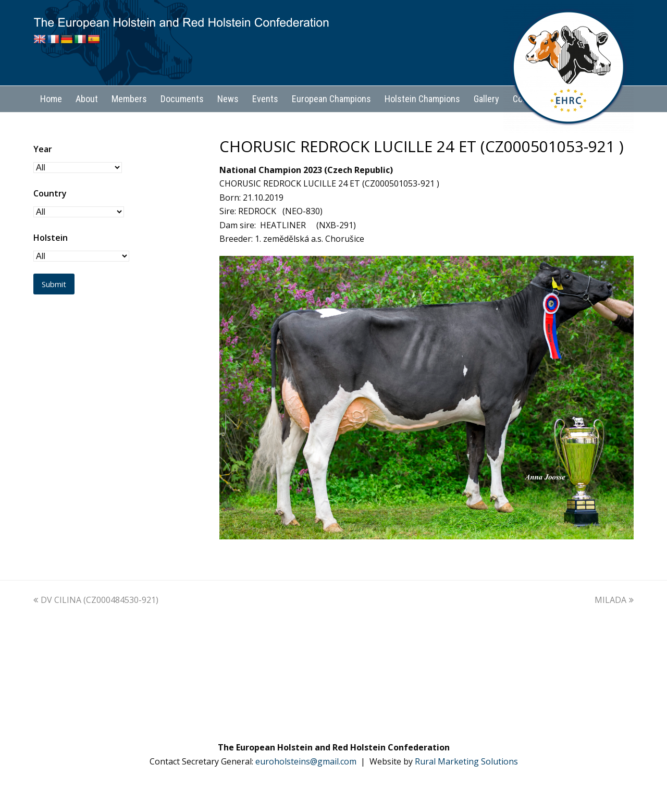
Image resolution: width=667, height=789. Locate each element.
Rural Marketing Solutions (466, 761)
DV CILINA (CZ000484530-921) (95, 600)
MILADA (614, 600)
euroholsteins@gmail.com (305, 761)
